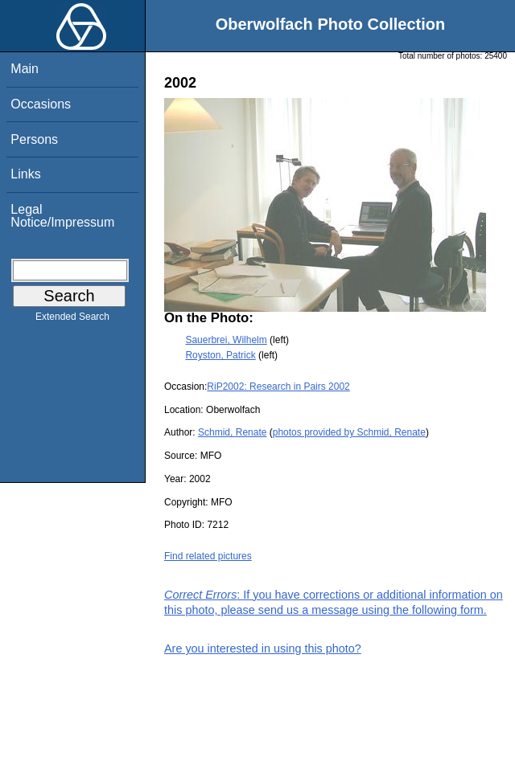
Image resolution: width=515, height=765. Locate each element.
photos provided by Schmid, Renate (349, 432)
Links (25, 174)
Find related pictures (208, 556)
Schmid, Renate (232, 432)
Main (24, 69)
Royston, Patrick (220, 355)
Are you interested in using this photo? (262, 648)
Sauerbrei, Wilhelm (225, 340)
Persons (34, 139)
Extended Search (72, 320)
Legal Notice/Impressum (62, 215)
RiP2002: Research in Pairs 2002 (278, 386)
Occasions (40, 104)
